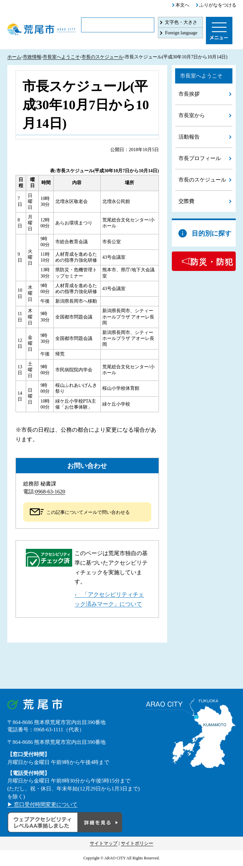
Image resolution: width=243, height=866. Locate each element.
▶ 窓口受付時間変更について (42, 804)
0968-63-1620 (50, 491)
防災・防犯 (211, 262)
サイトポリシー (137, 843)
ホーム (14, 56)
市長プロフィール (199, 158)
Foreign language (181, 32)
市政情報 (32, 56)
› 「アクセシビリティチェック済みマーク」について (109, 599)
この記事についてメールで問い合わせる (88, 512)
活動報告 (189, 137)
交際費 (186, 201)
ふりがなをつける (217, 5)
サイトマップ (104, 843)
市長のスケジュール (102, 56)
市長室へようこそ (61, 56)
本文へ (182, 5)
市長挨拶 (189, 94)
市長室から (191, 115)
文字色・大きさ (181, 22)
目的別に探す (211, 233)
